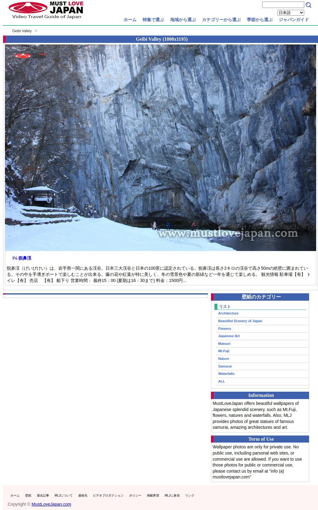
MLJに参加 (172, 495)
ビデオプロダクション (108, 495)
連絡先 (82, 495)
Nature (223, 358)
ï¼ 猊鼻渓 (22, 258)
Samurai (225, 366)
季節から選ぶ (260, 19)
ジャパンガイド (294, 19)
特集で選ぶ (153, 19)
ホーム (130, 19)
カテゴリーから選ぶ (221, 19)
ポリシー (135, 495)
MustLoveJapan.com (51, 504)
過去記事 (43, 495)
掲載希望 (153, 495)
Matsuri (224, 343)
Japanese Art (229, 336)
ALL (221, 381)
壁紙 (28, 495)
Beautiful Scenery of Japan (240, 321)
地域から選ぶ (183, 19)
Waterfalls (226, 373)
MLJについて (64, 495)
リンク (189, 495)
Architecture (228, 313)
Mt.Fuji (223, 351)
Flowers (224, 328)
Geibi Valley (22, 31)
